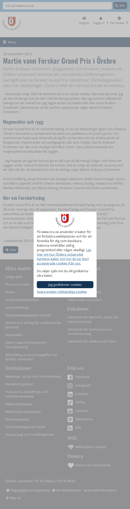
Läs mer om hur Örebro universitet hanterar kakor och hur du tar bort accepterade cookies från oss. (64, 257)
